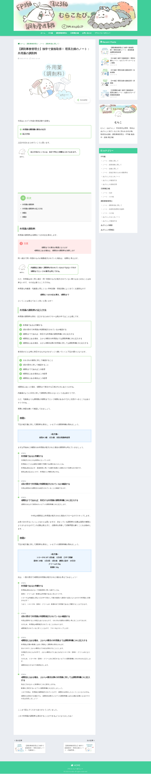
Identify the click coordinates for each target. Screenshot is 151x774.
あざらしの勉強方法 (110, 180)
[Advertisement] (54, 111)
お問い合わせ (87, 33)
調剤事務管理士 (61, 33)
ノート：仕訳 (107, 193)
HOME (75, 765)
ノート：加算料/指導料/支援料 (113, 209)
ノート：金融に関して (110, 169)
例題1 (24, 213)
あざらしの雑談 (107, 225)
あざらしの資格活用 (110, 184)
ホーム (43, 33)
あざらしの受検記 (108, 230)
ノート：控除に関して (110, 161)
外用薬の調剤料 (28, 204)
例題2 (24, 217)
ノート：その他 (108, 197)
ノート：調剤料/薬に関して (112, 205)
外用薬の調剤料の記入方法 (32, 209)
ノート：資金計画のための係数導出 (115, 172)
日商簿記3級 (74, 33)
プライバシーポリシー (102, 33)
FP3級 (50, 33)
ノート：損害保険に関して (112, 165)
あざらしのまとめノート (111, 176)
